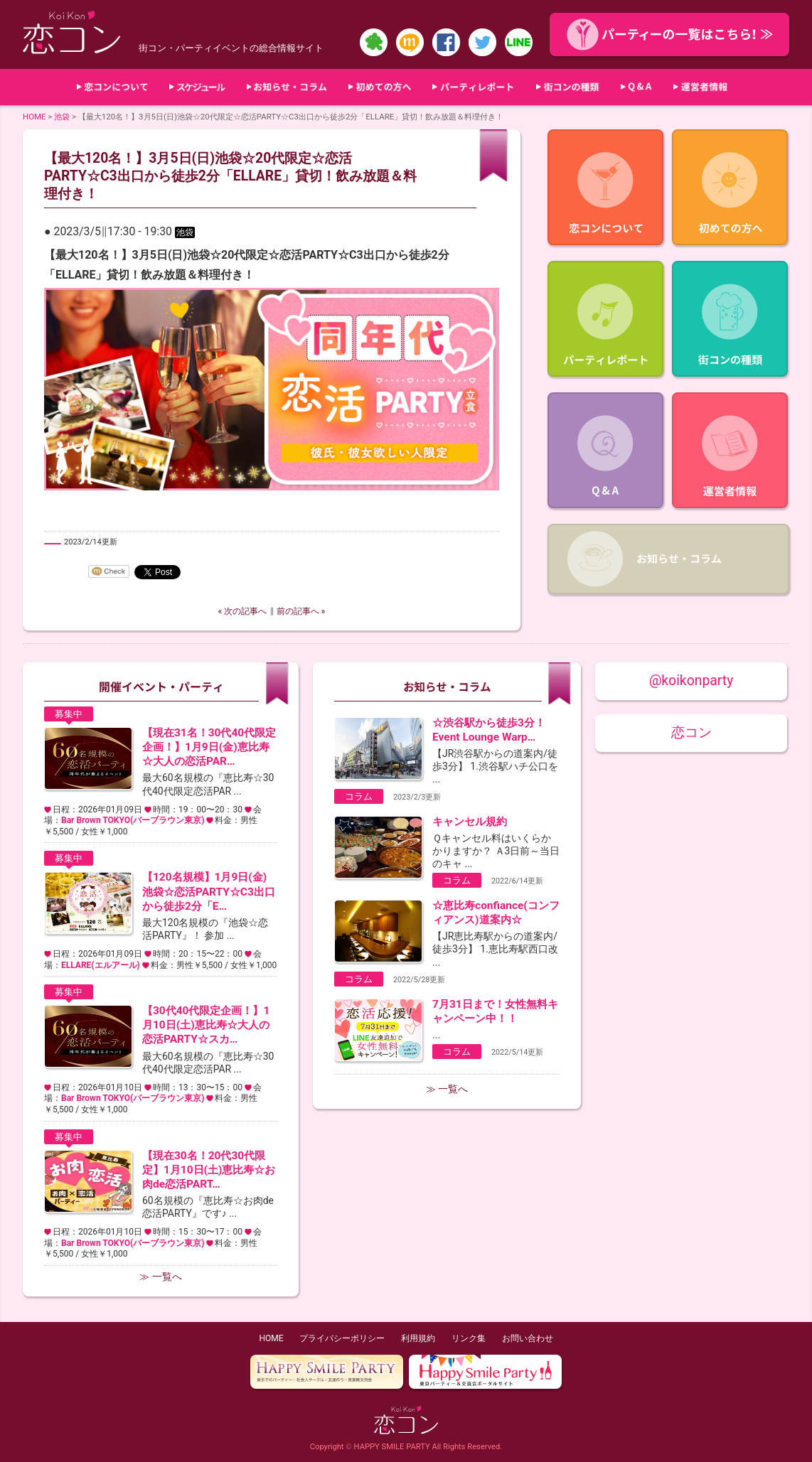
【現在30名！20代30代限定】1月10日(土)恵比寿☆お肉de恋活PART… (208, 1169)
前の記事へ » (301, 611)
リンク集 (469, 1338)
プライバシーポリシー (342, 1338)
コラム (359, 796)
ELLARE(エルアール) (100, 965)
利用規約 (418, 1338)
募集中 (68, 714)
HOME (34, 117)
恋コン (691, 732)
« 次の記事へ (242, 611)
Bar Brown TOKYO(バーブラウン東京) (132, 820)
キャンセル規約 (469, 821)
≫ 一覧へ (160, 1276)
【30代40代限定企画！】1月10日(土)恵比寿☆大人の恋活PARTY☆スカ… (205, 1025)
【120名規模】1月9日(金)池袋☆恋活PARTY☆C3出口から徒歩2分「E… (208, 891)
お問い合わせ (527, 1338)
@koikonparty (691, 680)
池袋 (62, 117)
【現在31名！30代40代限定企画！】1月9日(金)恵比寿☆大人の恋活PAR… (209, 747)
